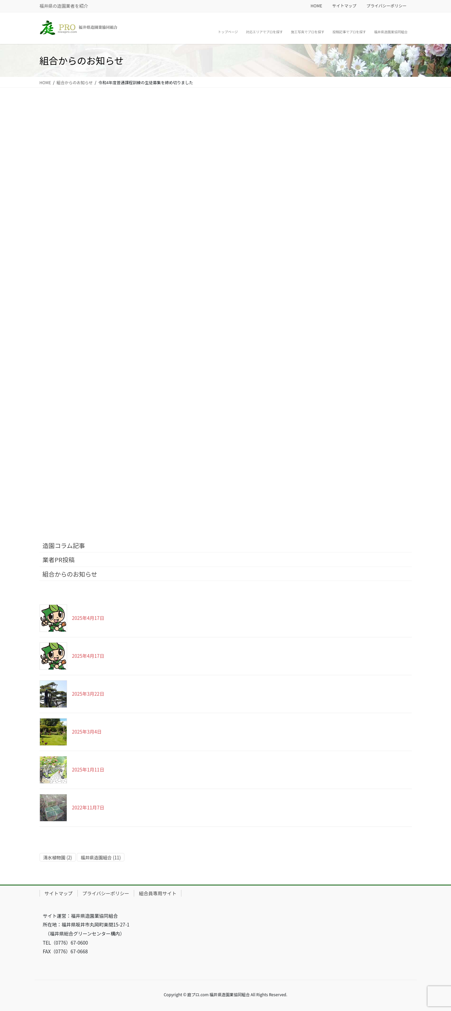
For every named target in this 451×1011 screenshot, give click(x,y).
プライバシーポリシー (387, 5)
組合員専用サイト (157, 893)
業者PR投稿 (59, 559)
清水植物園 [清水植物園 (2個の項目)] (57, 857)
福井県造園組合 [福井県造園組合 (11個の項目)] (100, 857)
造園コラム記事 (64, 545)
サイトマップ (344, 5)
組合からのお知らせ (70, 574)
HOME (316, 5)
